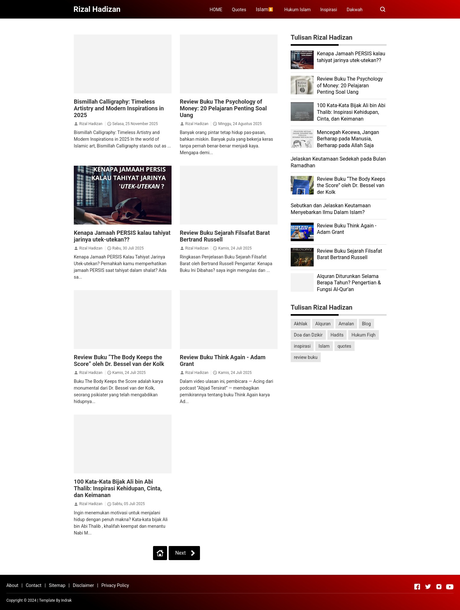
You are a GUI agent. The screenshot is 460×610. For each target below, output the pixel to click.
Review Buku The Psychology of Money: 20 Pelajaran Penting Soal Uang (223, 108)
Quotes (239, 9)
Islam (323, 346)
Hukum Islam (297, 9)
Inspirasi (328, 9)
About (12, 585)
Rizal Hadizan (91, 124)
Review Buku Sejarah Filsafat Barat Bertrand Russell (349, 254)
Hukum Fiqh (363, 334)
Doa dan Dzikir (308, 334)
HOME (216, 9)
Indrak (66, 600)
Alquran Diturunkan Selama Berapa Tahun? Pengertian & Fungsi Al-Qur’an (349, 283)
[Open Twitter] (428, 586)
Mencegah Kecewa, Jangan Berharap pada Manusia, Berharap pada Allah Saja (348, 139)
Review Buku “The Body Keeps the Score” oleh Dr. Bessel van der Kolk (119, 360)
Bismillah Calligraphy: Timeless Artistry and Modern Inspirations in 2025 (119, 108)
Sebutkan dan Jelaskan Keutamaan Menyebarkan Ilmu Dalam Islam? (331, 208)
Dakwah (355, 9)
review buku (306, 357)
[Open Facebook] (417, 586)
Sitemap (57, 585)
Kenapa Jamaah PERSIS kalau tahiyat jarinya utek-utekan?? (122, 236)
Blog (366, 323)
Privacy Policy (115, 585)
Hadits (337, 334)
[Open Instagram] (439, 586)
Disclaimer (83, 585)
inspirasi (302, 346)
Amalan (346, 323)
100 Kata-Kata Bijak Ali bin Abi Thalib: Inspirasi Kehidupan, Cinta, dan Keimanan (118, 488)
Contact (34, 585)
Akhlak (300, 323)
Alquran (323, 323)
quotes (344, 346)
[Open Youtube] (450, 586)
